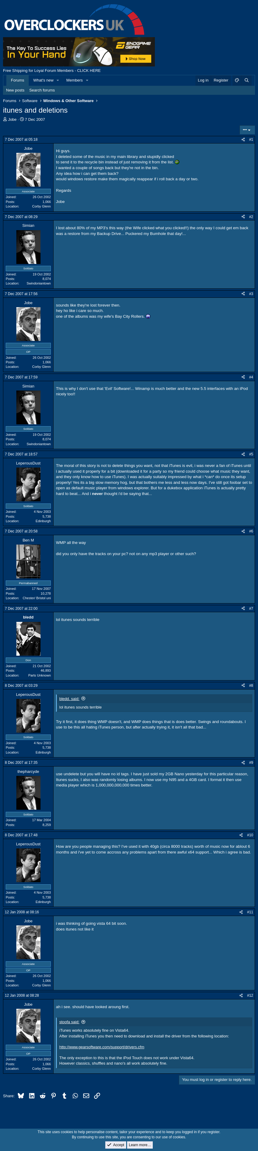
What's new (43, 80)
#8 (251, 685)
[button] (58, 80)
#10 (250, 835)
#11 (250, 912)
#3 (251, 294)
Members (74, 80)
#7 (251, 608)
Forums (17, 80)
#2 (251, 217)
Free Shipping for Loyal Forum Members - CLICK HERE (52, 70)
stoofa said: (69, 1022)
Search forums (42, 90)
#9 (251, 762)
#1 (251, 139)
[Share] (243, 139)
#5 (251, 454)
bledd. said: (69, 698)
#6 (251, 531)
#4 (251, 377)
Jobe (12, 119)
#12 (250, 995)
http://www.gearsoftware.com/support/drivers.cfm (101, 1047)
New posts (15, 90)
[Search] (246, 80)
